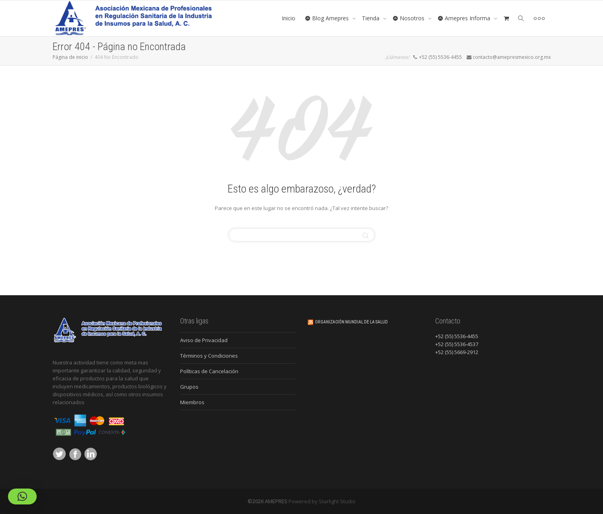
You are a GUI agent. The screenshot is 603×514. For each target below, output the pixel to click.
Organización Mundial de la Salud (351, 322)
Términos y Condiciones (209, 355)
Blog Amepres (327, 18)
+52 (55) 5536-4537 (456, 344)
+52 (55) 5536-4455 (456, 336)
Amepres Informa (465, 18)
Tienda (371, 18)
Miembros (192, 402)
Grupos (189, 386)
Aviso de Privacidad (204, 340)
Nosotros (409, 18)
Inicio (288, 18)
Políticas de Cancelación (209, 371)
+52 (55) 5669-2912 (456, 352)
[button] (22, 496)
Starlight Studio (337, 501)
